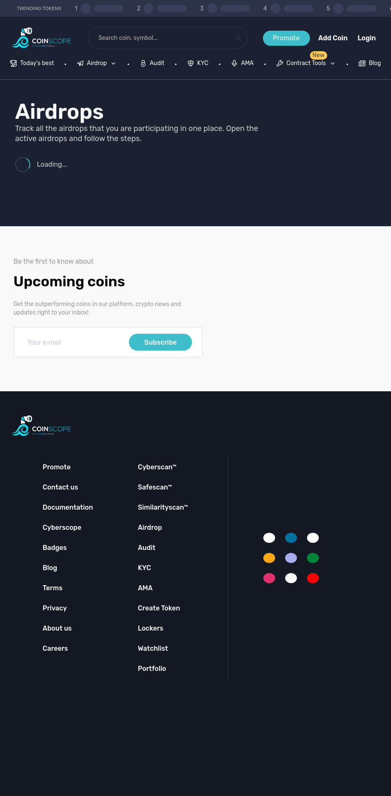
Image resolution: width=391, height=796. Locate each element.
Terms (53, 588)
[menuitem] (32, 64)
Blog (50, 568)
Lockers (150, 628)
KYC (144, 568)
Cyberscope (62, 528)
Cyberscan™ (157, 467)
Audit (146, 548)
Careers (55, 648)
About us (57, 628)
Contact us (60, 487)
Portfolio (152, 669)
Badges (55, 548)
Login (367, 38)
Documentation (68, 507)
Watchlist (153, 648)
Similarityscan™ (163, 507)
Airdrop (150, 528)
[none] (98, 64)
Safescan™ (155, 487)
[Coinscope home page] (41, 38)
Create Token (159, 608)
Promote (286, 38)
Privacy (55, 608)
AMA (145, 588)
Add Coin (333, 38)
